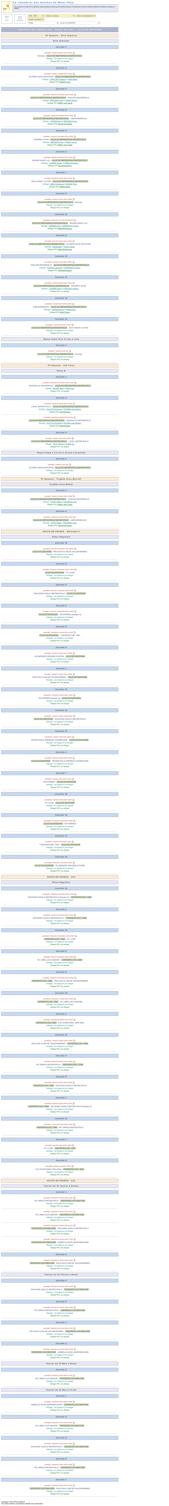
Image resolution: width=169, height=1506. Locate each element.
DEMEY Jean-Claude (64, 103)
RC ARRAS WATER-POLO (48, 1064)
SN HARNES (49, 782)
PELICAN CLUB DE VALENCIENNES (70, 551)
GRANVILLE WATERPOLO (41, 386)
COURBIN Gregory (56, 163)
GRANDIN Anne (56, 121)
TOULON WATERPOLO (78, 98)
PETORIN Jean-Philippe (72, 409)
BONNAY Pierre (64, 82)
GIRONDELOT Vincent (70, 226)
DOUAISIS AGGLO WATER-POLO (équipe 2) (48, 897)
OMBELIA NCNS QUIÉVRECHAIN (73, 1242)
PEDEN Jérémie (71, 100)
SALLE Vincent (71, 142)
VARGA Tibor (71, 310)
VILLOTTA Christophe (54, 409)
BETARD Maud (58, 388)
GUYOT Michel (58, 444)
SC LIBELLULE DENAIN (48, 960)
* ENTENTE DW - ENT (70, 635)
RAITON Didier (65, 412)
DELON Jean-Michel (65, 124)
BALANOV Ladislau (71, 289)
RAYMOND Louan (70, 502)
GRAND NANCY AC (41, 160)
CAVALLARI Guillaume (58, 79)
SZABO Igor (70, 444)
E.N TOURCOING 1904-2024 (71, 1023)
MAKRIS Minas (65, 187)
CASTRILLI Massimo (54, 268)
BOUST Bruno (65, 312)
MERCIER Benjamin (65, 228)
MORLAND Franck (56, 100)
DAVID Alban (72, 79)
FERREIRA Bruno (58, 310)
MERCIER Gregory (57, 142)
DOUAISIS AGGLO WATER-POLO (49, 593)
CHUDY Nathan (69, 247)
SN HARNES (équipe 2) (70, 614)
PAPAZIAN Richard (65, 270)
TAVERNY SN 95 (41, 139)
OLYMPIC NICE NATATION (41, 77)
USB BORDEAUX (78, 118)
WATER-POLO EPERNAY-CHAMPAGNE (49, 740)
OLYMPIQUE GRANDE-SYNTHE (49, 656)
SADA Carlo (70, 388)
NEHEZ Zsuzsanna (71, 163)
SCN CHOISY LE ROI (41, 181)
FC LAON (70, 572)
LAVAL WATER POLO (41, 406)
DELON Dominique (65, 166)
